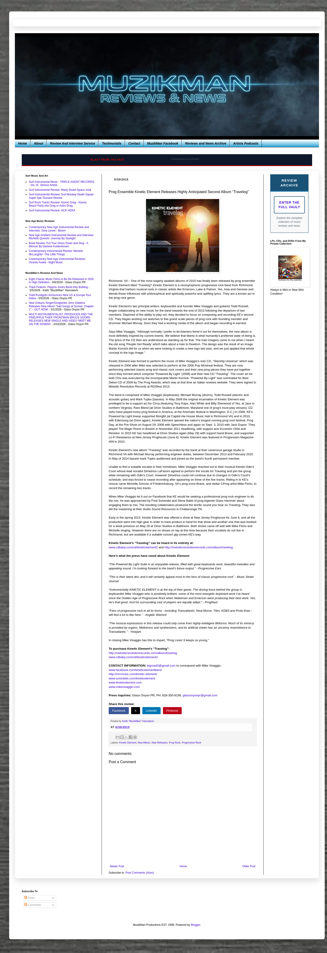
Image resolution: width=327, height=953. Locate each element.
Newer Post (117, 866)
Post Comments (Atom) (139, 872)
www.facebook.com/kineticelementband (135, 670)
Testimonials (111, 143)
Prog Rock (174, 742)
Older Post (248, 866)
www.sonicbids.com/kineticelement (132, 678)
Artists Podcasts (245, 143)
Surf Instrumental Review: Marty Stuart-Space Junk (60, 189)
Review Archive (289, 182)
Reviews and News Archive (205, 143)
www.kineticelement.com (125, 682)
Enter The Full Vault (289, 205)
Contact (134, 143)
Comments (32, 905)
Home (22, 143)
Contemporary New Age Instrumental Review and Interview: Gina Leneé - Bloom (59, 229)
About (38, 143)
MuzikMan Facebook (162, 143)
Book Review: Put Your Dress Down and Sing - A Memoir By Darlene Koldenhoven (58, 245)
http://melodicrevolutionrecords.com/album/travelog (199, 547)
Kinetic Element (127, 742)
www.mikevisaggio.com (124, 687)
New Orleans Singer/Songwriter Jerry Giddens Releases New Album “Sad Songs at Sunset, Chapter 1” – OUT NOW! (61, 306)
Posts (29, 897)
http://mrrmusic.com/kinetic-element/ (133, 674)
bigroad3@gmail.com (161, 665)
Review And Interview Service (72, 143)
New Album (144, 742)
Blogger (195, 924)
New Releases (159, 742)
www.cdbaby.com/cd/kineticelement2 (133, 547)
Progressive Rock (191, 742)
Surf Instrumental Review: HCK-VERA (52, 210)
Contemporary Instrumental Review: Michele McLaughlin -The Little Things (56, 252)
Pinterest (172, 710)
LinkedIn (151, 710)
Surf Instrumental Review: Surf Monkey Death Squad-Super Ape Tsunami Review (61, 196)
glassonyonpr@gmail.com (200, 695)
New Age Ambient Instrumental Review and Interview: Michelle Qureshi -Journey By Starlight (61, 237)
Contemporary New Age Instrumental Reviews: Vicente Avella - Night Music (57, 260)
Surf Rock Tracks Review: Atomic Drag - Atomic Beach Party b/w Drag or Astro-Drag (58, 204)
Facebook (118, 710)
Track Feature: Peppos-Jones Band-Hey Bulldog (58, 287)
